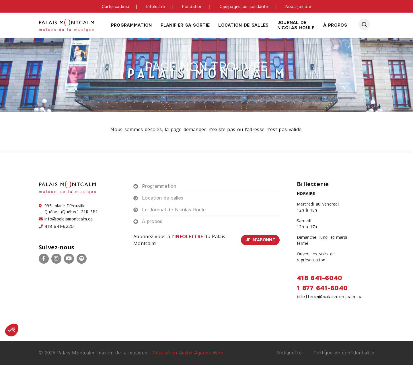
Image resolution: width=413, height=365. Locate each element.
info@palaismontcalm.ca (68, 219)
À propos (335, 25)
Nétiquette (289, 353)
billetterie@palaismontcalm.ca (330, 297)
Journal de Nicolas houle (296, 25)
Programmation (131, 25)
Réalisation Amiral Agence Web (188, 353)
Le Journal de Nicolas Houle (174, 210)
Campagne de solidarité (244, 6)
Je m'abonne (260, 239)
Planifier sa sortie (185, 25)
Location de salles (243, 25)
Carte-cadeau (115, 6)
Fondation (192, 6)
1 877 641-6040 (322, 288)
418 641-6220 (59, 226)
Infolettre (155, 6)
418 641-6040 (319, 278)
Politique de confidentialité (343, 353)
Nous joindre (298, 6)
